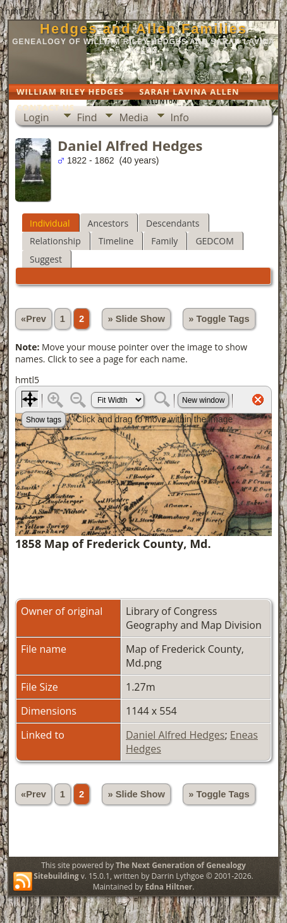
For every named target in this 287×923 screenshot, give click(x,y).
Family (164, 241)
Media (133, 117)
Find (87, 117)
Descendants (172, 223)
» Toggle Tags (218, 319)
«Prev (33, 319)
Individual (50, 223)
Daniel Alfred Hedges (175, 735)
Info (180, 117)
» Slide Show (135, 319)
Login (36, 117)
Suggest (46, 259)
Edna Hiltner (168, 886)
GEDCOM (214, 241)
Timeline (116, 241)
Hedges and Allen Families (143, 29)
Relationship (55, 241)
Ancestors (108, 223)
